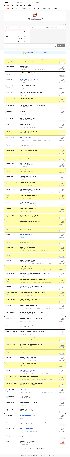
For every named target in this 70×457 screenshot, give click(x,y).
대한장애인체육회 (9, 73)
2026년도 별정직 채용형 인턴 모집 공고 (26, 428)
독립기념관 (8, 124)
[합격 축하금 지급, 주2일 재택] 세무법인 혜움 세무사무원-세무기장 (31, 312)
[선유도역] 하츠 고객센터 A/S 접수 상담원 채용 (27, 435)
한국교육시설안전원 (10, 370)
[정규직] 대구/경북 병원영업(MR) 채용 (26, 409)
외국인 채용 (44, 8)
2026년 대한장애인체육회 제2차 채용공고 (27, 73)
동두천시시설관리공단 (10, 189)
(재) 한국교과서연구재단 (11, 273)
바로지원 (62, 114)
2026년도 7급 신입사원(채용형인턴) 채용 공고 (27, 195)
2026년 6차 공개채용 (23, 66)
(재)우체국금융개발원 (10, 66)
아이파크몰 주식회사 (10, 247)
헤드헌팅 (34, 8)
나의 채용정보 (54, 8)
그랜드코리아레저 (9, 260)
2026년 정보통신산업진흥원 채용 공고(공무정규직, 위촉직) (29, 305)
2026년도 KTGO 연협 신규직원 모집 (26, 228)
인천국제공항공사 (9, 60)
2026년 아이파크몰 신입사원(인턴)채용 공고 (27, 247)
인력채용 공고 (22, 389)
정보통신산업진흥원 (10, 305)
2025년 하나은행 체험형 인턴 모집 (25, 254)
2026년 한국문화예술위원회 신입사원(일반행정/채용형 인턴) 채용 (31, 318)
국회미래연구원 (9, 85)
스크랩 (6, 56)
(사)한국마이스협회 (10, 338)
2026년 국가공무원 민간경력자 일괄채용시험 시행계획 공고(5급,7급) (31, 92)
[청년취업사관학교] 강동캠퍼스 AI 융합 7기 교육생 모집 (29, 376)
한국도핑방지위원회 (10, 170)
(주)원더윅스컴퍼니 (10, 176)
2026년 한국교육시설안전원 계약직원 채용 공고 (28, 370)
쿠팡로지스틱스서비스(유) (11, 299)
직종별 (12, 8)
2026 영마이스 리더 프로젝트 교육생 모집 (27, 338)
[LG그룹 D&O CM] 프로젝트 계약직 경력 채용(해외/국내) (29, 351)
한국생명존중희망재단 (10, 79)
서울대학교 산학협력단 (10, 215)
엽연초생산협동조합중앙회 (11, 228)
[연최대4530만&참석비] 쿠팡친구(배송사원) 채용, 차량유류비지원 (31, 344)
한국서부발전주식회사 (10, 137)
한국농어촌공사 (9, 195)
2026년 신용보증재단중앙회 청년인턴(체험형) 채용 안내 (29, 402)
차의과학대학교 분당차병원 (11, 182)
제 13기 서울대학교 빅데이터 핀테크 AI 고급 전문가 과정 (29, 215)
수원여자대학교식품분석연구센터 (12, 331)
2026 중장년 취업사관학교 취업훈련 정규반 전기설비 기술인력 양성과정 (32, 292)
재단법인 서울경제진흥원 (11, 376)
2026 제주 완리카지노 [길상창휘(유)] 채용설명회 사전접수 (29, 221)
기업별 (16, 8)
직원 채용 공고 (22, 111)
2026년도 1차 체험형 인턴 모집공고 (26, 137)
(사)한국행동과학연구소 (10, 396)
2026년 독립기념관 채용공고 (25, 124)
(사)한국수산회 (9, 111)
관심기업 (10, 56)
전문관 (38, 8)
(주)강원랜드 (9, 266)
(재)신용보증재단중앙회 (10, 402)
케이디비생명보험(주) (10, 98)
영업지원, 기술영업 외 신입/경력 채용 (26, 325)
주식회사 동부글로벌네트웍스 (11, 105)
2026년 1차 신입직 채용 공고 (25, 266)
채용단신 (49, 8)
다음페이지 (43, 448)
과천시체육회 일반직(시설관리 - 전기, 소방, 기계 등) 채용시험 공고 (31, 286)
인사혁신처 (8, 92)
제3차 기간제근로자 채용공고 (25, 163)
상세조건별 (24, 8)
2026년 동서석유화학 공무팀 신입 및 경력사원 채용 (28, 131)
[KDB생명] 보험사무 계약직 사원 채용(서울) (27, 415)
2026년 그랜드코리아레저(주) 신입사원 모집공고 (28, 260)
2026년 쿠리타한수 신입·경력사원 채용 (26, 202)
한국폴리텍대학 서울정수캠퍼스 (12, 292)
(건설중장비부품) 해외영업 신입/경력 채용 (27, 118)
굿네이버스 (8, 234)
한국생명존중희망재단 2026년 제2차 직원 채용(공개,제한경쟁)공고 (31, 79)
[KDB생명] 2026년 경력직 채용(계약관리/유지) (28, 363)
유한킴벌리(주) (9, 157)
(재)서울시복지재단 (10, 163)
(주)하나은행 (9, 208)
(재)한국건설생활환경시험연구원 (12, 279)
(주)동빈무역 (9, 325)
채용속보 (30, 8)
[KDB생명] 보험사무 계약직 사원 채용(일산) (27, 98)
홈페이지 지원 (62, 62)
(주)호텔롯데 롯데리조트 (11, 150)
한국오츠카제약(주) (10, 409)
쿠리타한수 (8, 202)
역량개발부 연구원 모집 (24, 396)
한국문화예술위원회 (10, 318)
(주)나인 (8, 144)
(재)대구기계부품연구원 (10, 389)
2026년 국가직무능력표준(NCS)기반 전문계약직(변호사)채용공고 (31, 60)
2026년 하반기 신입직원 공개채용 (25, 234)
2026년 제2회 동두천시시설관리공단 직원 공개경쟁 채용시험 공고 (31, 189)
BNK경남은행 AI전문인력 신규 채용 (26, 241)
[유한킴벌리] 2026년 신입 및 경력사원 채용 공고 (28, 157)
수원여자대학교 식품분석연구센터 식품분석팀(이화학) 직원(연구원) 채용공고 (32, 331)
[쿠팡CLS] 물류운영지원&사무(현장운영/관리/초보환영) (29, 299)
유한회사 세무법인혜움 (10, 312)
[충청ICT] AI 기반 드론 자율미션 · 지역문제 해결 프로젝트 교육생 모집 (31, 383)
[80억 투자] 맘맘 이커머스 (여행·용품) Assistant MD (29, 176)
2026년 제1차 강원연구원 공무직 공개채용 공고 (28, 357)
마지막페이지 (44, 448)
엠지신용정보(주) (9, 435)
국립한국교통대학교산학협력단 (12, 383)
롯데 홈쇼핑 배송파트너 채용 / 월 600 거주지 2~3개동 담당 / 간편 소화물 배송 (32, 422)
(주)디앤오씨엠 (9, 351)
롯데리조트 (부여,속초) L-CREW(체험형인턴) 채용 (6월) (29, 150)
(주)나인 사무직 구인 (23, 144)
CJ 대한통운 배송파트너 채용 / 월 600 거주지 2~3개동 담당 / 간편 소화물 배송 (32, 105)
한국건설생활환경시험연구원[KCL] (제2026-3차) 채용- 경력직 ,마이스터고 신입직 (33, 279)
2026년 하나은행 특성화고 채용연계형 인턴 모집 (28, 208)
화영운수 (8, 441)
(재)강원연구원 (9, 357)
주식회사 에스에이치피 (10, 118)
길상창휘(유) (9, 221)
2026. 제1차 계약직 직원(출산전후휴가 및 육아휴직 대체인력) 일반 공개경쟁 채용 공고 (34, 273)
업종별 (19, 8)
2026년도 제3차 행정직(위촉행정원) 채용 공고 (27, 85)
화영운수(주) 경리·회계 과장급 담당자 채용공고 (27, 441)
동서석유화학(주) (9, 131)
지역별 (8, 8)
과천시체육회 (9, 286)
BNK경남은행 (9, 241)
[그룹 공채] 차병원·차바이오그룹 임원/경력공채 (27, 182)
